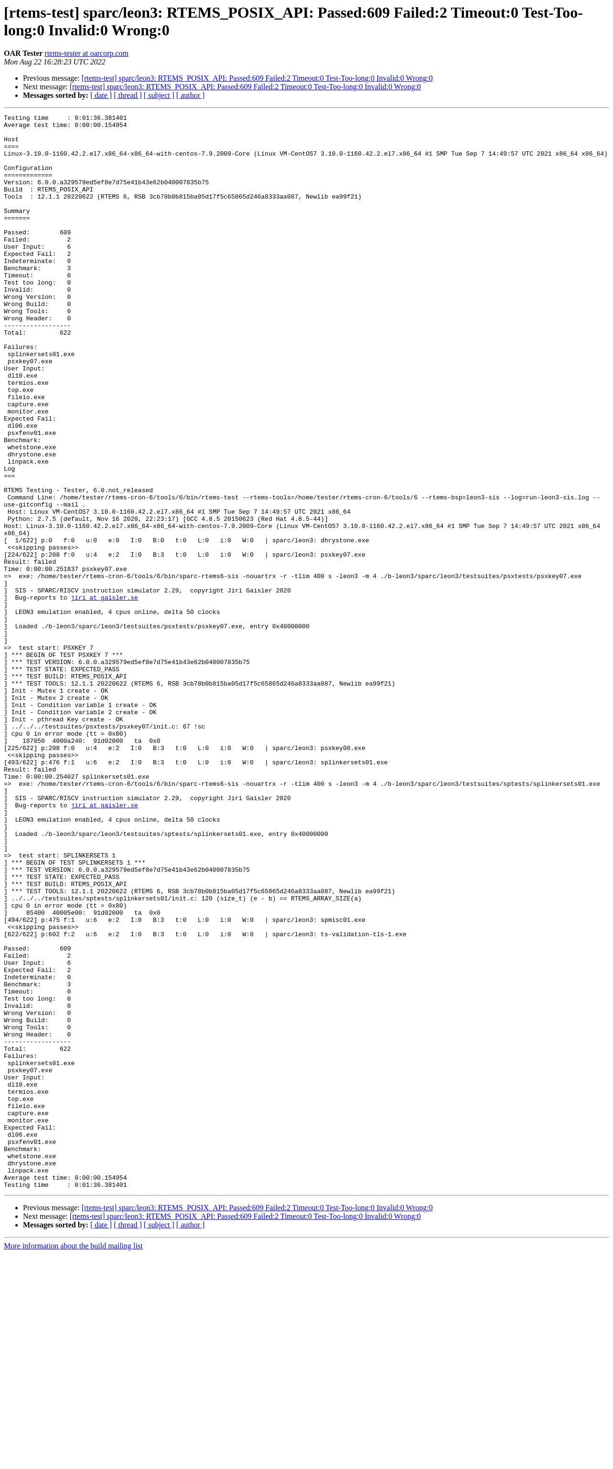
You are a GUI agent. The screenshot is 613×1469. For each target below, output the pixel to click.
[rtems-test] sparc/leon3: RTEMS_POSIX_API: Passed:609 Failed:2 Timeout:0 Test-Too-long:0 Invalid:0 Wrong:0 (257, 78)
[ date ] (101, 95)
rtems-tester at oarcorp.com (86, 53)
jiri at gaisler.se (104, 694)
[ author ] (190, 95)
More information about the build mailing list (73, 1461)
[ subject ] (159, 95)
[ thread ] (128, 95)
